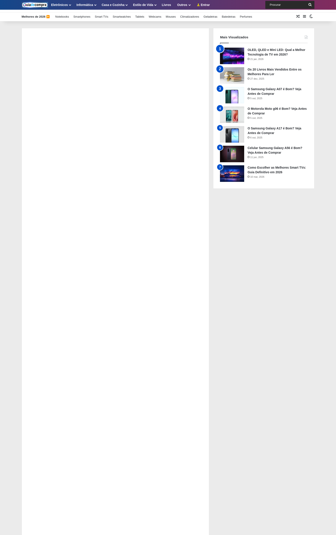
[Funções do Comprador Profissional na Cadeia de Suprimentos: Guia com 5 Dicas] (34, 330)
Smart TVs (101, 14)
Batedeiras (228, 14)
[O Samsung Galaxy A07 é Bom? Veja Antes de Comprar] (232, 92)
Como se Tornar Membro (37, 428)
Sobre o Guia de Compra (38, 399)
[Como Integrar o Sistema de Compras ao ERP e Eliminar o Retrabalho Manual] (34, 350)
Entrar (203, 5)
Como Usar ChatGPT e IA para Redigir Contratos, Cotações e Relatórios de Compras (111, 363)
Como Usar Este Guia (35, 406)
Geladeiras (210, 14)
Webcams (155, 14)
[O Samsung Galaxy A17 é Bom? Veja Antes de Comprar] (232, 131)
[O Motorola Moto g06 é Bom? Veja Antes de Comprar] (232, 112)
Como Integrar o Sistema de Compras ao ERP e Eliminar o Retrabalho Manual (106, 344)
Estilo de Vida (143, 5)
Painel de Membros (34, 421)
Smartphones (81, 14)
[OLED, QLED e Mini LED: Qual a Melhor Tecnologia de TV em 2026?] (232, 53)
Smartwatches (122, 14)
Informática (84, 5)
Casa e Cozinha (113, 5)
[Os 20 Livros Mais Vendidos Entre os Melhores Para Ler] (232, 73)
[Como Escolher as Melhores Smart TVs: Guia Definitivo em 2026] (232, 171)
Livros (166, 5)
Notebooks (62, 14)
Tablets (139, 14)
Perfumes (246, 14)
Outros (182, 5)
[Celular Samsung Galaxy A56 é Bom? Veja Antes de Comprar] (232, 151)
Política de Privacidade (36, 413)
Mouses (171, 14)
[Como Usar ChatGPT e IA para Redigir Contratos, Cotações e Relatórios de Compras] (34, 369)
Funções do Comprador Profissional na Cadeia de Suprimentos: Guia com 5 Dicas (109, 324)
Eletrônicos (59, 5)
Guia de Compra (100, 527)
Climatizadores (189, 14)
